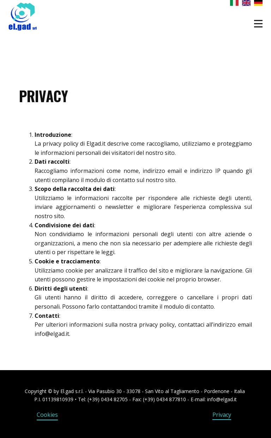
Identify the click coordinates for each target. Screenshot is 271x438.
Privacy (221, 415)
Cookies (47, 415)
